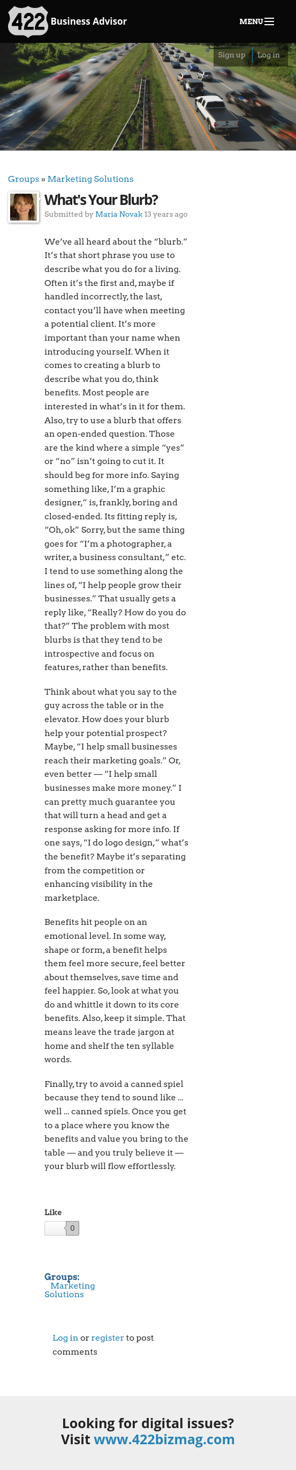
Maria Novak (118, 213)
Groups (23, 179)
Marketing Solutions (90, 179)
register (107, 1338)
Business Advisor (67, 22)
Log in (268, 54)
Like (53, 1212)
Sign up (231, 54)
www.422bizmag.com (164, 1439)
